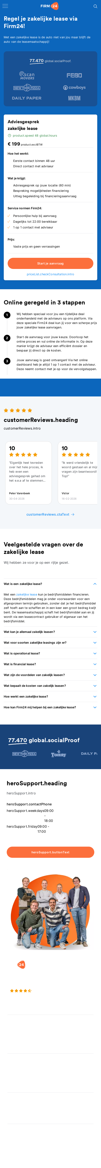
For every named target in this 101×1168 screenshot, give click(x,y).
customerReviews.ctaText (50, 514)
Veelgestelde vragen (22, 1136)
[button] (50, 584)
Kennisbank (15, 1144)
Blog (10, 1129)
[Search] (95, 6)
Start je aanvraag (50, 263)
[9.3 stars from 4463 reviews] (50, 995)
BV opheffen (16, 1042)
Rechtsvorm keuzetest (23, 1059)
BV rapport (15, 1081)
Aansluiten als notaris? (23, 1112)
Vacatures (14, 1105)
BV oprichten (16, 1020)
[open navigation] (5, 6)
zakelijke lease (26, 594)
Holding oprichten (20, 1027)
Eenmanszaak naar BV (23, 1035)
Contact (13, 1151)
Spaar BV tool (17, 1074)
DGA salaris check (20, 1066)
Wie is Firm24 (17, 1098)
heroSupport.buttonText (50, 852)
